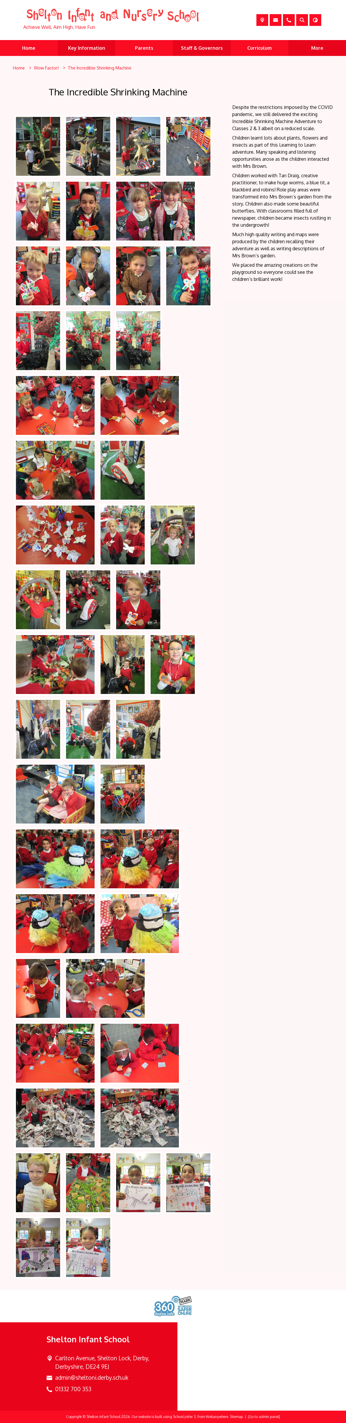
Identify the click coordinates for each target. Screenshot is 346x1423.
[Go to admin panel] (264, 1416)
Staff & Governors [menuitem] (202, 48)
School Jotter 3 (184, 1416)
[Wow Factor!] (46, 68)
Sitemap (236, 1416)
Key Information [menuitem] (86, 48)
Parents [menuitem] (144, 48)
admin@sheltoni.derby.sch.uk (91, 1377)
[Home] (19, 68)
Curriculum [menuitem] (259, 48)
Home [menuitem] (28, 48)
